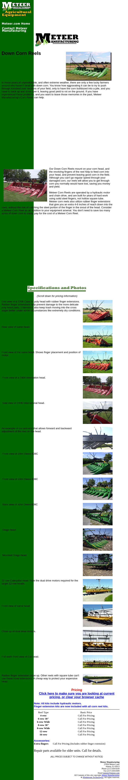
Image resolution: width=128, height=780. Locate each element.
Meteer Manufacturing (110, 775)
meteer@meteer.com (111, 773)
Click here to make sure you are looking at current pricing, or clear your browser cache (77, 695)
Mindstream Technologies (93, 777)
